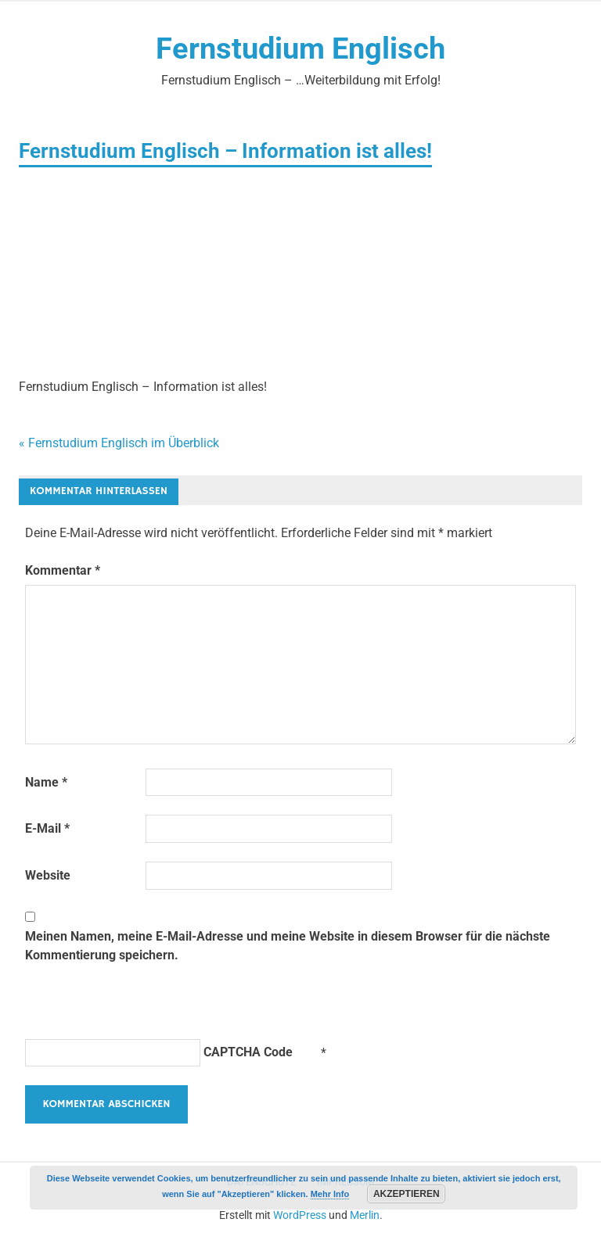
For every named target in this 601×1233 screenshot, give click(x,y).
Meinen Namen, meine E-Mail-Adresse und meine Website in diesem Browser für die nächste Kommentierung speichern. (287, 945)
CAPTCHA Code (248, 1052)
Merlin (365, 1215)
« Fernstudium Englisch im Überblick (119, 442)
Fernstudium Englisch (300, 48)
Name (46, 782)
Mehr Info (330, 1194)
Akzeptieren (406, 1193)
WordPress (299, 1215)
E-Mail (47, 828)
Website (47, 875)
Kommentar (62, 570)
